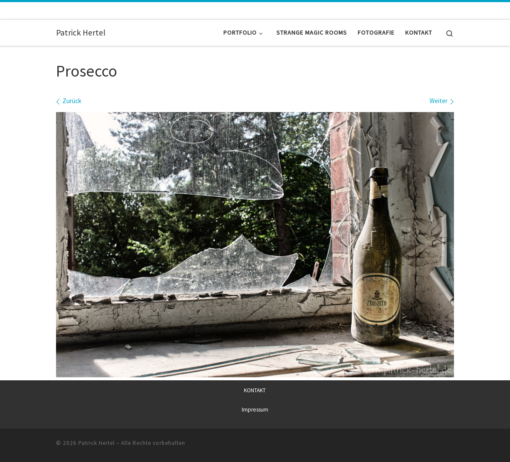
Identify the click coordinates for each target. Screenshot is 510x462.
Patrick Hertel (96, 443)
